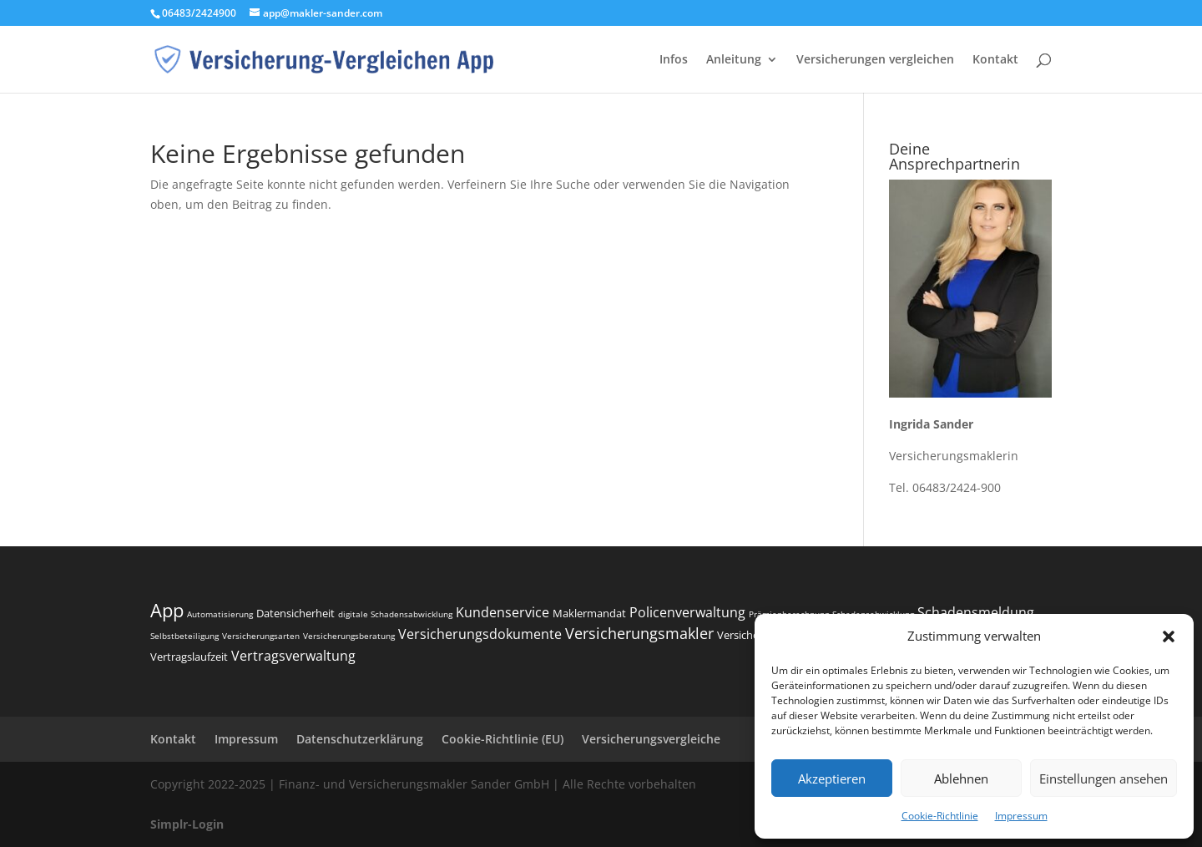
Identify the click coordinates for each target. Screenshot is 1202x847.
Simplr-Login (187, 824)
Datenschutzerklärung (359, 739)
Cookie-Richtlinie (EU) (502, 739)
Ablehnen (961, 778)
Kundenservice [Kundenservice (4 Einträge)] (502, 612)
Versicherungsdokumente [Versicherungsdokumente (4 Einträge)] (480, 634)
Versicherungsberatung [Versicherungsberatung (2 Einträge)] (349, 636)
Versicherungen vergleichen (875, 60)
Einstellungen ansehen (1103, 778)
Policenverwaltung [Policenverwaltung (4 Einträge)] (687, 612)
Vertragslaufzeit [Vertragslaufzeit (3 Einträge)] (189, 656)
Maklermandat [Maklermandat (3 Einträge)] (589, 613)
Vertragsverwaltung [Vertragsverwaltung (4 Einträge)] (293, 656)
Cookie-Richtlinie (940, 816)
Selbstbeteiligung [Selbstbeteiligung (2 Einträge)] (184, 636)
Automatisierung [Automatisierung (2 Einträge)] (220, 614)
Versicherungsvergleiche (651, 739)
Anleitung (733, 60)
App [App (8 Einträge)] (167, 609)
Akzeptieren (832, 778)
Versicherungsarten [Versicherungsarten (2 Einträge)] (261, 636)
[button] (1168, 636)
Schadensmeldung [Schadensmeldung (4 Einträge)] (975, 612)
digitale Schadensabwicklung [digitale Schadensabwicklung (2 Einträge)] (395, 614)
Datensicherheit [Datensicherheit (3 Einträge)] (295, 613)
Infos (673, 60)
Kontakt (995, 60)
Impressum (1021, 816)
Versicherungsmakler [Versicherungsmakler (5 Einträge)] (639, 633)
